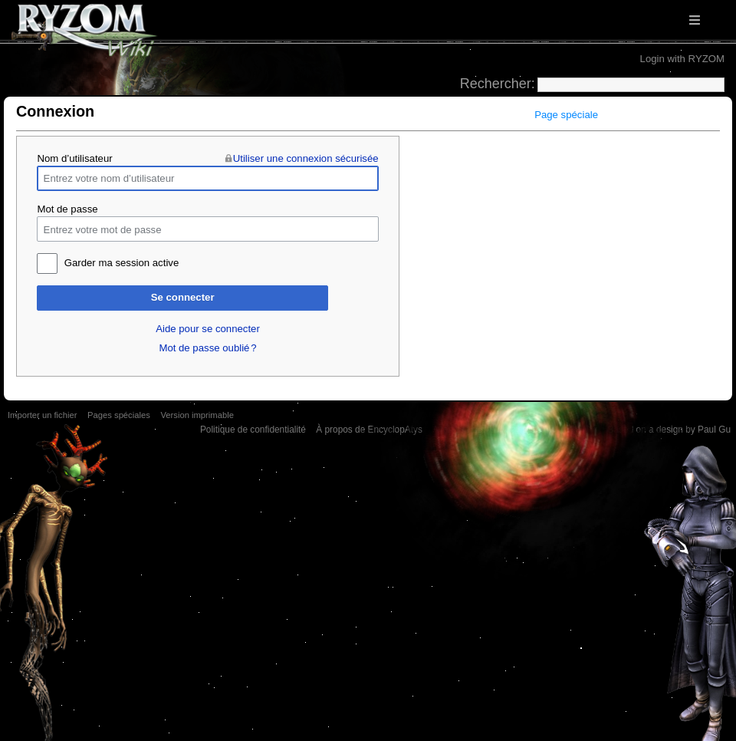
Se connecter (183, 297)
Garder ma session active (121, 262)
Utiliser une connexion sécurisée (306, 158)
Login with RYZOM (682, 58)
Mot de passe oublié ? (207, 348)
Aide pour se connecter (208, 328)
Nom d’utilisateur (74, 158)
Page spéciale (566, 114)
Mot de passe (67, 209)
